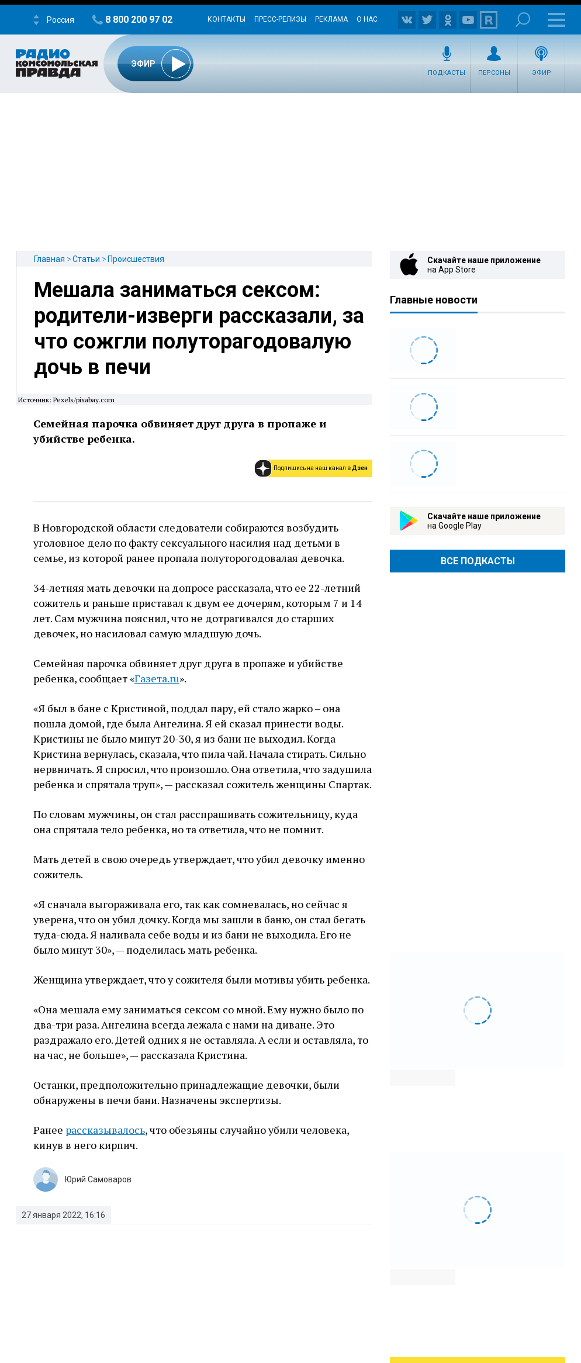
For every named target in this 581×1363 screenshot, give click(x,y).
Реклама (331, 19)
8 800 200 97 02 (138, 19)
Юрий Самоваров (98, 1179)
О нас (367, 19)
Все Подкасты (478, 561)
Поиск (523, 19)
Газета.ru (156, 678)
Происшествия (136, 259)
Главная (49, 259)
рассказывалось (105, 1130)
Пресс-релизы (280, 19)
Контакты (226, 19)
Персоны (494, 73)
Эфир (541, 73)
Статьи (86, 259)
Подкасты (446, 73)
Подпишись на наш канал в (321, 468)
